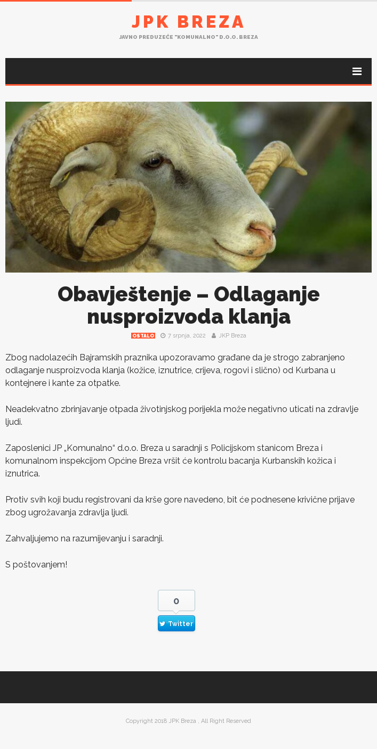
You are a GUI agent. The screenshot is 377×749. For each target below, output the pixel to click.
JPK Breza (189, 21)
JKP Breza (232, 335)
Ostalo (143, 336)
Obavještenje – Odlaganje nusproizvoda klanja (189, 305)
